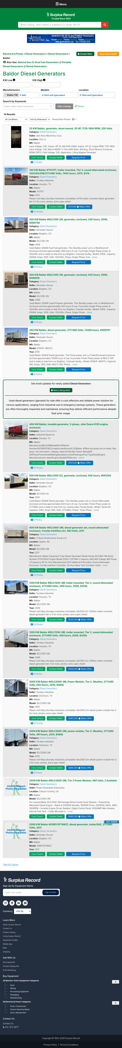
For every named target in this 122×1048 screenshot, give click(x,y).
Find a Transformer (18, 1006)
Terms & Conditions (69, 1044)
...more (93, 257)
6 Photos (38, 267)
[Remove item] (5, 94)
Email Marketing (9, 970)
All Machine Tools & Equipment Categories (21, 980)
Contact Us (7, 928)
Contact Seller (56, 157)
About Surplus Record (12, 925)
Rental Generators (36, 66)
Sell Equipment (9, 962)
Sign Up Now (50, 892)
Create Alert (86, 54)
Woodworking (16, 998)
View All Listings (10, 864)
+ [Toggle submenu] (115, 982)
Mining (13, 988)
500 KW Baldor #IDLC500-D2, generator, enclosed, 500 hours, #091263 (70, 475)
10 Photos (38, 211)
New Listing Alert (61, 390)
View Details (37, 157)
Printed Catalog (9, 932)
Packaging (14, 995)
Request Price (78, 157)
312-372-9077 (12, 1027)
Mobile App (7, 944)
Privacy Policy (50, 1044)
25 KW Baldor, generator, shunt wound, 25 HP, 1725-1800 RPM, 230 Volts (70, 128)
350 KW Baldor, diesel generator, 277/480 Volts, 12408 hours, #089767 (69, 330)
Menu (61, 4)
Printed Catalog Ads (11, 966)
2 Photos (38, 162)
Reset (79, 106)
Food (12, 985)
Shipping (6, 952)
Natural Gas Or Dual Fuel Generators (38, 62)
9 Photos (38, 674)
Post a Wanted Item (18, 1013)
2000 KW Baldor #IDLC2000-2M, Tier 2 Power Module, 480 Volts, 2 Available (73, 780)
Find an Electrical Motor (20, 1009)
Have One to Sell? (108, 54)
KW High (39, 80)
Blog (5, 948)
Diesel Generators (48, 132)
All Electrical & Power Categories (17, 1002)
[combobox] (21, 95)
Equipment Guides (10, 940)
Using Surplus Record (12, 936)
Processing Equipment (19, 991)
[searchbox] (27, 95)
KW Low (9, 80)
